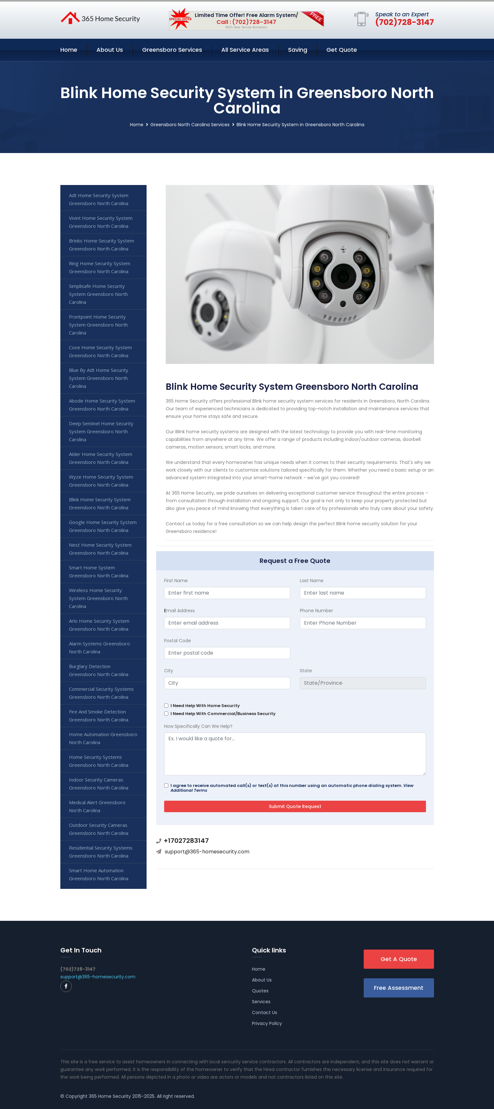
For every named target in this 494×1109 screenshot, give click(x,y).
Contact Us (264, 1012)
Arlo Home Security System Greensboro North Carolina (99, 625)
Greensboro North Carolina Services (190, 124)
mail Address (179, 610)
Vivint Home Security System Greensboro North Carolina (101, 222)
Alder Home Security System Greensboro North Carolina (100, 458)
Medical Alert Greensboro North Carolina (97, 806)
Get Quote (341, 50)
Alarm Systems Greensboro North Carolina (99, 647)
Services (261, 1001)
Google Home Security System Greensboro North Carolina (103, 526)
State (306, 670)
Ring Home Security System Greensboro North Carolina (99, 267)
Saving (297, 50)
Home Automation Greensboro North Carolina (103, 738)
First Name (176, 580)
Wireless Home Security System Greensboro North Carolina (98, 598)
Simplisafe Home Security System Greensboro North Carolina (98, 294)
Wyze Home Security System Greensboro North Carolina (101, 481)
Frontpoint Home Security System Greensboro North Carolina (98, 324)
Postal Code (177, 640)
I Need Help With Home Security (205, 705)
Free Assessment (398, 988)
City (168, 670)
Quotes (260, 991)
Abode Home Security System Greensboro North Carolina (102, 404)
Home (68, 50)
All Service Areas (245, 50)
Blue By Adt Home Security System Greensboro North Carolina (98, 378)
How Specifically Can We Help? (198, 726)
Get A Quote (399, 959)
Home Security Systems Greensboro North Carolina (98, 761)
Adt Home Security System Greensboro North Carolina (98, 199)
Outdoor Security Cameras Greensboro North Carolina (98, 829)
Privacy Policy (267, 1023)
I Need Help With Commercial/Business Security (223, 713)
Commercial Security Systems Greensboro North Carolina (101, 693)
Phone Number (316, 610)
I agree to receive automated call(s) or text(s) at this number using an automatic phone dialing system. (292, 788)
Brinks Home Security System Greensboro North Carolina (101, 244)
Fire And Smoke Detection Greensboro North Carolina (98, 715)
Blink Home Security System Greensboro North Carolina (100, 503)
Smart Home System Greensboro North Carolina (98, 571)
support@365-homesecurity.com (207, 851)
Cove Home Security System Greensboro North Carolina (100, 351)
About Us (109, 50)
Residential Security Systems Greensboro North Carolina (101, 851)
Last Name (311, 580)
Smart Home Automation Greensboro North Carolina (98, 874)
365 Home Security (110, 1096)
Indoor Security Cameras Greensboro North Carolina (98, 783)
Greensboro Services (172, 50)
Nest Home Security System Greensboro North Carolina (100, 549)
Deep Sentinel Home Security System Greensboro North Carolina (101, 431)
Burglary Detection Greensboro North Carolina (98, 670)
